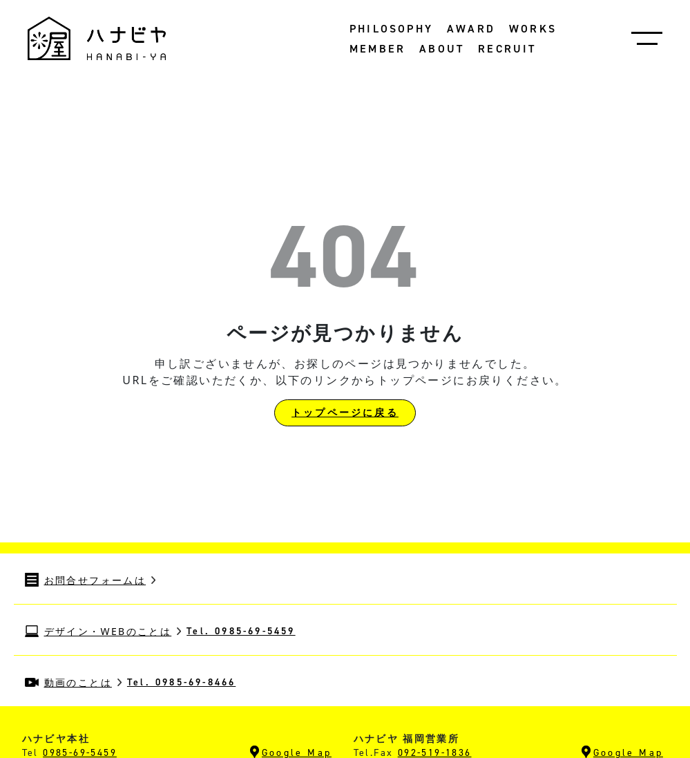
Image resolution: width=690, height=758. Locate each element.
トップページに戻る (345, 412)
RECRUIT (507, 48)
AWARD (471, 28)
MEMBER (377, 48)
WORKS (533, 28)
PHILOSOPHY (391, 28)
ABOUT (441, 48)
